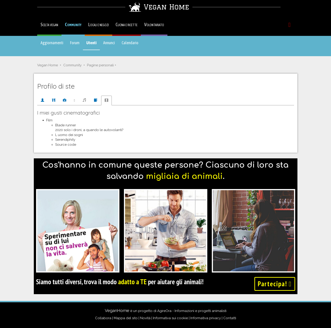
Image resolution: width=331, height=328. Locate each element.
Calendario (130, 42)
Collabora (103, 318)
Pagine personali (100, 65)
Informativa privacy (205, 318)
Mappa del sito (126, 318)
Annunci (109, 42)
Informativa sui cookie (170, 318)
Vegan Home (47, 65)
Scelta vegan (49, 24)
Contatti (229, 318)
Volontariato (154, 24)
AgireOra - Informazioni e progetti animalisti (191, 311)
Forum (75, 42)
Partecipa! (275, 283)
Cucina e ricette (126, 24)
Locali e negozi (98, 24)
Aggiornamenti (52, 42)
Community (73, 24)
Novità (145, 318)
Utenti (93, 45)
